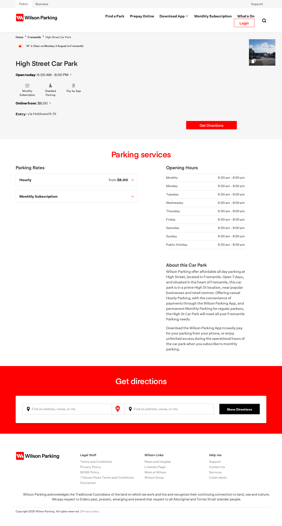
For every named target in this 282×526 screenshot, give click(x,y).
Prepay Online (142, 16)
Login (244, 22)
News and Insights (158, 461)
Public (23, 4)
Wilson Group (154, 477)
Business (41, 4)
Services (215, 472)
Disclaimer (88, 483)
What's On (245, 16)
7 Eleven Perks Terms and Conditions (107, 477)
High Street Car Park (58, 37)
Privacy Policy (90, 467)
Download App (174, 16)
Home (19, 37)
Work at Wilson (155, 472)
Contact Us (217, 467)
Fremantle (34, 37)
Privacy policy (90, 511)
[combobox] (67, 409)
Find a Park (114, 16)
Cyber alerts (218, 477)
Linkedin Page (155, 467)
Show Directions (239, 409)
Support (257, 4)
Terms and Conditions (96, 461)
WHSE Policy (89, 472)
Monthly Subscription (213, 16)
